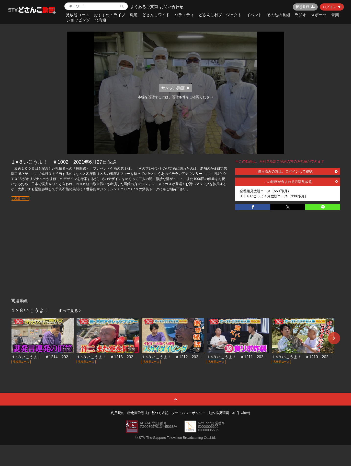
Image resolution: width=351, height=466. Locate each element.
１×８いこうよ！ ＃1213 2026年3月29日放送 (119, 357)
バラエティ (184, 15)
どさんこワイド (156, 15)
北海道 (100, 20)
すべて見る (69, 311)
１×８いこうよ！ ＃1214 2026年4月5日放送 (52, 357)
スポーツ (319, 15)
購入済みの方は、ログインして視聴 (298, 171)
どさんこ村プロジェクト (220, 15)
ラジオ (300, 15)
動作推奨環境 (219, 413)
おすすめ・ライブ (109, 15)
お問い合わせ (171, 7)
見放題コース (77, 15)
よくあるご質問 (144, 7)
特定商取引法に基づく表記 (148, 413)
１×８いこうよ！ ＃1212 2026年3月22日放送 (184, 357)
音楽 (335, 15)
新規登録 (305, 7)
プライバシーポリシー (188, 413)
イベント (254, 15)
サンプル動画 (175, 88)
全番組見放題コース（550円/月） (265, 191)
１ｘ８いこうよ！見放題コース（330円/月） (274, 196)
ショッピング (78, 20)
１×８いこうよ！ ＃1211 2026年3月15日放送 (249, 357)
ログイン (332, 7)
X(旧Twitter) (241, 413)
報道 (134, 15)
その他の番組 (278, 15)
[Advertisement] (175, 259)
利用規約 (118, 413)
